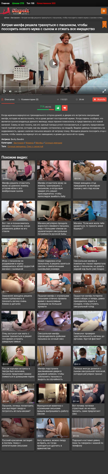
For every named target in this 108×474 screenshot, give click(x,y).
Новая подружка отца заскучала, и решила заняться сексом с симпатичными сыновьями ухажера (54, 265)
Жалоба (99, 99)
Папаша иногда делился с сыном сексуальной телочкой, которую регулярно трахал (89, 371)
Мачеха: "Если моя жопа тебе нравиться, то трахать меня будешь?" (89, 226)
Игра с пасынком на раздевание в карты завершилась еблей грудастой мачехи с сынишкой (18, 265)
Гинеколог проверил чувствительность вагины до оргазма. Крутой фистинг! (89, 336)
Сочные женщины (17, 146)
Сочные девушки (53, 143)
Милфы (39, 143)
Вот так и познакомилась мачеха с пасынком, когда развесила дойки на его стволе (16, 227)
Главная (5, 3)
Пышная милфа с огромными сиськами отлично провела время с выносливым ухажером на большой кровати (53, 301)
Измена (29, 143)
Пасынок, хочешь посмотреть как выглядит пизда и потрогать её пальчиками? (17, 408)
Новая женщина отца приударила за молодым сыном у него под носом (87, 186)
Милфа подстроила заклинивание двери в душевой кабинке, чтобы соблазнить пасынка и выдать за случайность (51, 374)
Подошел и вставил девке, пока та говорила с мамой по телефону (87, 443)
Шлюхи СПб (18, 3)
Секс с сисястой (35, 146)
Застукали (19, 143)
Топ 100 (30, 3)
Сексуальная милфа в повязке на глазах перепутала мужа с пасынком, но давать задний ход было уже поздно (90, 265)
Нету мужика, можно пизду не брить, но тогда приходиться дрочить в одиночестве (51, 444)
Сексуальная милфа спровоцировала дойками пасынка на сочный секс (51, 336)
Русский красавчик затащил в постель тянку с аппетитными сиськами (17, 443)
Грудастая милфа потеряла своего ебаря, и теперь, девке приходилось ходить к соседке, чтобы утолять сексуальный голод (89, 301)
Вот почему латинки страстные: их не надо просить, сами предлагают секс (86, 409)
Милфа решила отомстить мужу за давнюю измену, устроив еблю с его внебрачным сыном (16, 187)
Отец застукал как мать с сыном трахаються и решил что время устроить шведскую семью (17, 337)
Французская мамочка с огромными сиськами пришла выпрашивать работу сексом (52, 409)
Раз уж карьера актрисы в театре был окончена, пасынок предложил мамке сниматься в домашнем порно (18, 372)
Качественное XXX (46, 3)
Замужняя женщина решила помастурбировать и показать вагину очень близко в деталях (17, 299)
